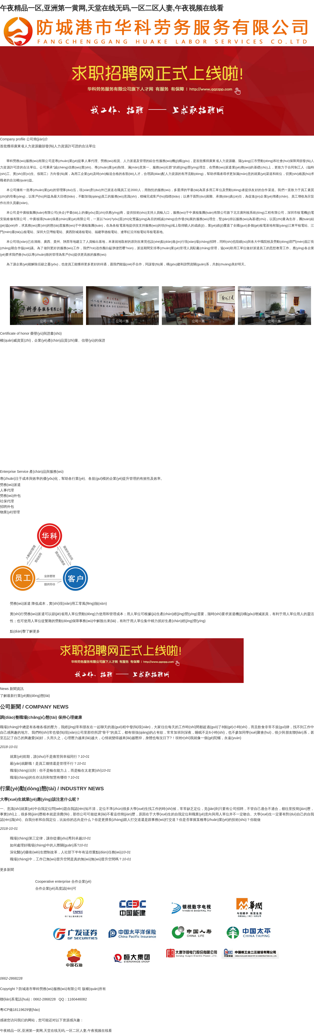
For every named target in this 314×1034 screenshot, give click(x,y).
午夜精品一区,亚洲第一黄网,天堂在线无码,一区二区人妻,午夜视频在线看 (112, 8)
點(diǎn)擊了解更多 (25, 631)
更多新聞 (7, 870)
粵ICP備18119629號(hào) (20, 1010)
